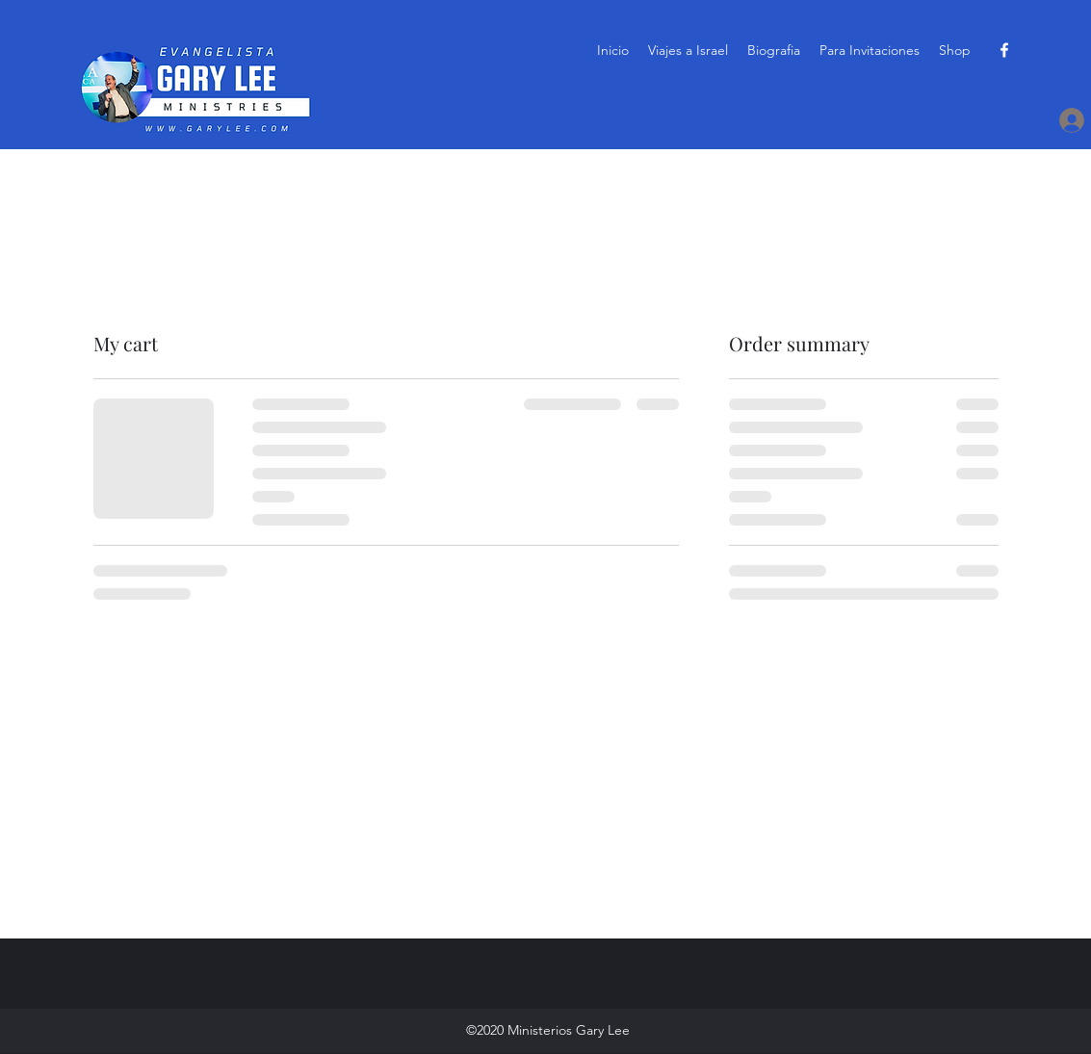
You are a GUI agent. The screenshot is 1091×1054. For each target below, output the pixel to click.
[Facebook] (1004, 50)
